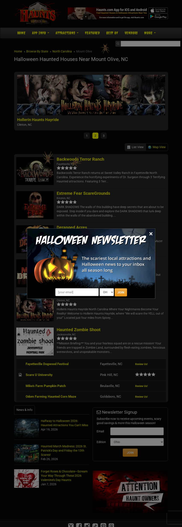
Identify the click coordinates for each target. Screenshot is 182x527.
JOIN (120, 292)
